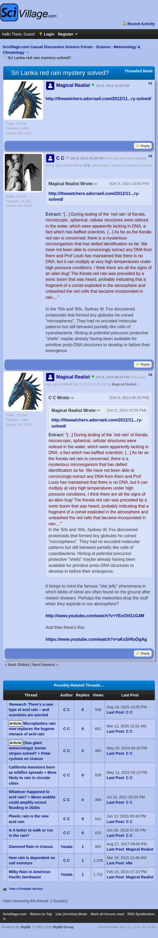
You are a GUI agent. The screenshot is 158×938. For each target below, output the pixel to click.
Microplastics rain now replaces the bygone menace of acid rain (32, 728)
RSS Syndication (141, 914)
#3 (150, 375)
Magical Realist (124, 384)
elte (129, 863)
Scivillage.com (15, 914)
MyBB (25, 927)
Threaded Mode (139, 71)
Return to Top (41, 914)
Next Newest (43, 665)
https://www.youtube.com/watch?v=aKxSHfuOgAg (96, 639)
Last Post (115, 712)
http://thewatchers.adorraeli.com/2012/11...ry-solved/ (98, 98)
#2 (150, 156)
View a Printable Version (26, 888)
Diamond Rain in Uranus (31, 846)
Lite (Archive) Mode (71, 914)
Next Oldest (18, 665)
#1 (150, 83)
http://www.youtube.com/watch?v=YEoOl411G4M (95, 616)
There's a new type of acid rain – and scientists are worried (31, 709)
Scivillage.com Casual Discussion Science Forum (48, 47)
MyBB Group (63, 927)
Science (103, 47)
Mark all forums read (107, 914)
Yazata (67, 846)
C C (87, 165)
